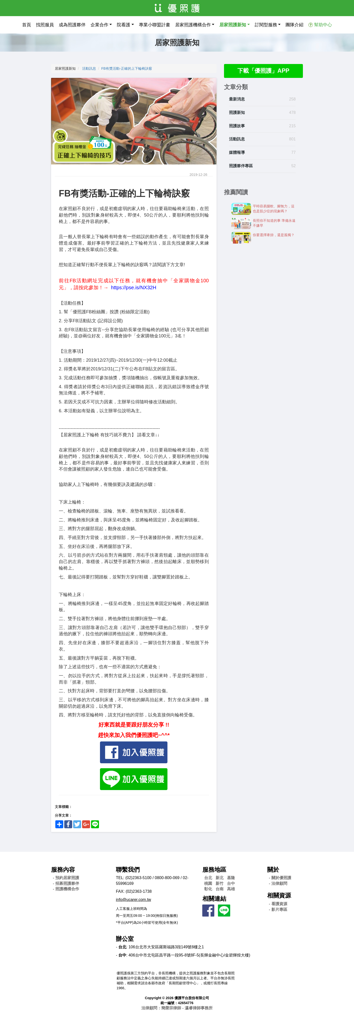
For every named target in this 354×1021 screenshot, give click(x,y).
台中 (231, 883)
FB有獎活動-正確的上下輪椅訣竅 (126, 68)
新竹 (220, 883)
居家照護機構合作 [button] (193, 24)
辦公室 (125, 938)
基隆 (231, 878)
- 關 (280, 878)
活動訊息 (89, 68)
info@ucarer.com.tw (133, 899)
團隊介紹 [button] (294, 24)
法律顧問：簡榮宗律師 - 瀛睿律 (176, 1008)
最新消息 (237, 99)
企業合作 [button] (99, 24)
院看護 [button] (123, 24)
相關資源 (279, 895)
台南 (220, 889)
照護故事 (237, 126)
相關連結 (214, 898)
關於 (273, 869)
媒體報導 (237, 153)
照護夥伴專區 (241, 166)
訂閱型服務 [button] (266, 24)
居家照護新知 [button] (232, 24)
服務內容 (63, 869)
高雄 (231, 889)
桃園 (208, 883)
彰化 (208, 889)
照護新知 (237, 113)
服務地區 (214, 869)
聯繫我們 (128, 869)
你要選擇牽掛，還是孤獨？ (273, 235)
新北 (220, 878)
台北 (208, 878)
